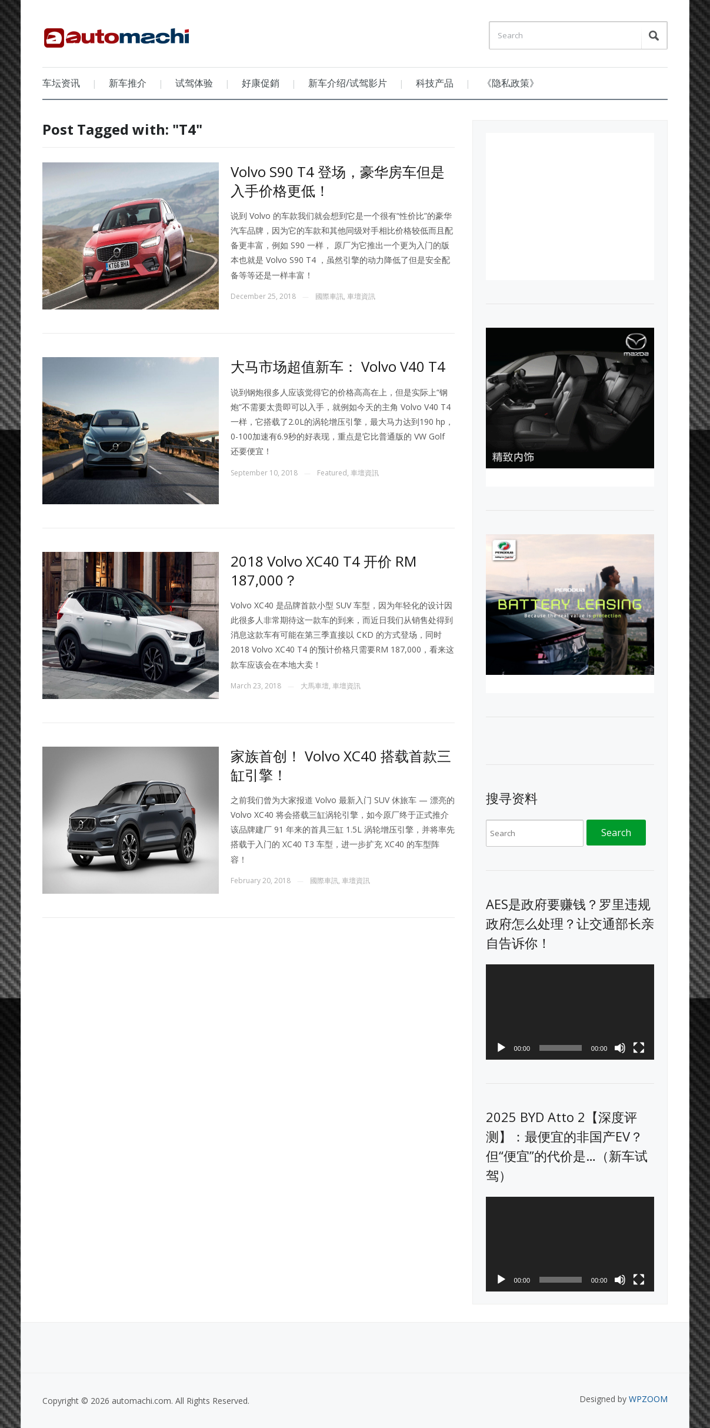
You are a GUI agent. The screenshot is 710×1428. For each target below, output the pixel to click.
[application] (570, 1011)
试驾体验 (194, 82)
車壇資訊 (361, 296)
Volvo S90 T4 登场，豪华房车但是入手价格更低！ (338, 180)
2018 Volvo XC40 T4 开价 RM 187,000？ (323, 570)
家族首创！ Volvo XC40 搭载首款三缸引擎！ (341, 765)
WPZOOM (648, 1398)
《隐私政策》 (510, 82)
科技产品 (435, 82)
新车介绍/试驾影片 (347, 82)
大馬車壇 (315, 686)
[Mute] (620, 1048)
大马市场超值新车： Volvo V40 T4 (338, 366)
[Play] (501, 1048)
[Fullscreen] (639, 1048)
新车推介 (127, 82)
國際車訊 (329, 296)
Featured (332, 473)
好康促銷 (260, 82)
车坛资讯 (61, 82)
